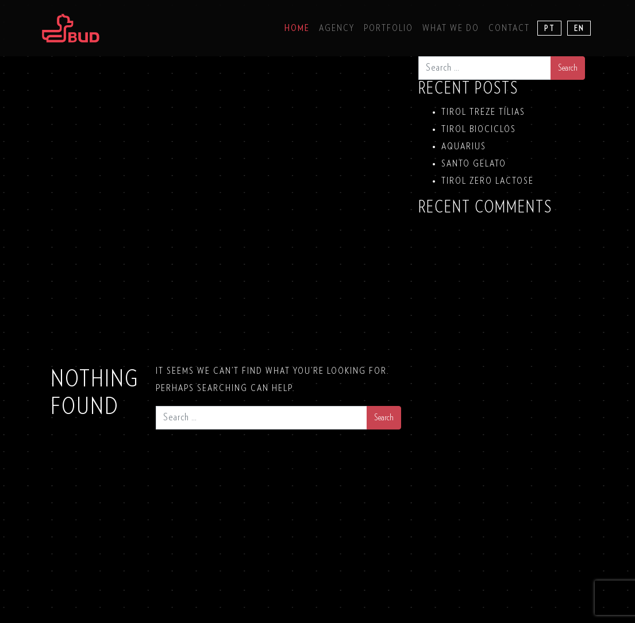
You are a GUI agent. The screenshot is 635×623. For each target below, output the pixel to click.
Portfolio (388, 28)
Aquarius (463, 146)
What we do (450, 28)
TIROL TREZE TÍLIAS (483, 112)
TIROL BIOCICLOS (478, 129)
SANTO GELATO (473, 163)
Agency (337, 28)
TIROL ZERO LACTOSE (487, 180)
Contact (509, 28)
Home (297, 28)
